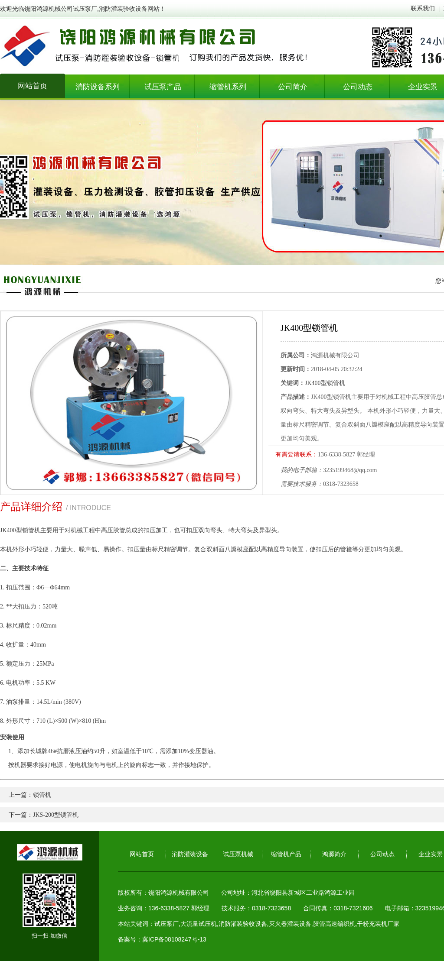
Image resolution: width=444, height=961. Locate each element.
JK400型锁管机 (325, 383)
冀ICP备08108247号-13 (174, 939)
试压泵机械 (238, 854)
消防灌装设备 (190, 854)
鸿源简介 (334, 854)
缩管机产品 (286, 854)
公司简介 (292, 87)
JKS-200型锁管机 (55, 815)
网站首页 (32, 86)
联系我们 (423, 8)
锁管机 (42, 795)
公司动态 (357, 87)
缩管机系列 (227, 87)
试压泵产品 (162, 87)
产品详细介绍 (31, 506)
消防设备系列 (97, 87)
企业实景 (430, 854)
